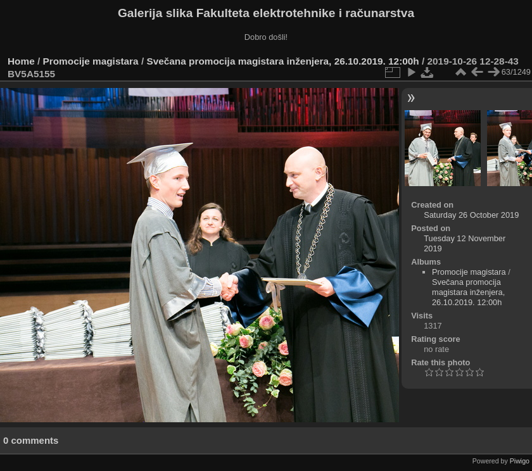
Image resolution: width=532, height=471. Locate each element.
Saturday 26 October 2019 (471, 215)
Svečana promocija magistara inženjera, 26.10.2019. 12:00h (282, 61)
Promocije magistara (91, 61)
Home (21, 61)
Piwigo (519, 461)
